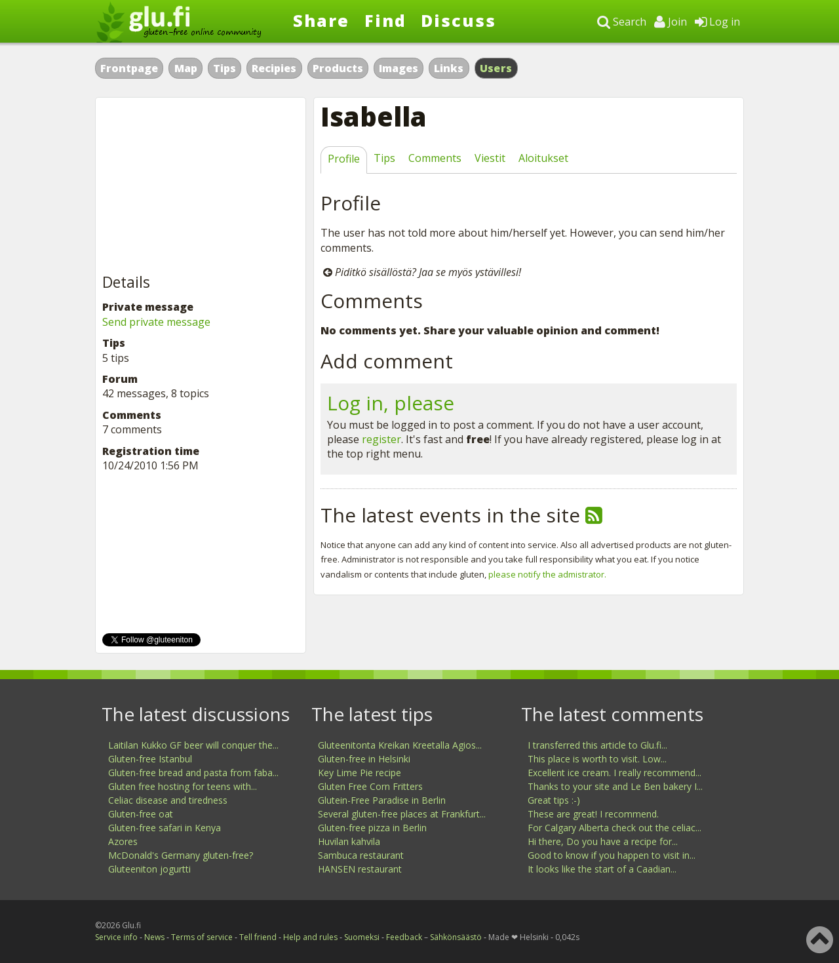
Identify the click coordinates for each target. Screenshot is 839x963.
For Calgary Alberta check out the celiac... (614, 827)
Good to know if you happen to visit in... (611, 855)
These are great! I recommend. (593, 814)
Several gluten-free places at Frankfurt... (402, 814)
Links (448, 68)
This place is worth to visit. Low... (597, 759)
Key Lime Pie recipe (359, 772)
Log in (717, 21)
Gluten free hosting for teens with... (182, 786)
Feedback (404, 937)
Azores (123, 841)
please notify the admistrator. (547, 574)
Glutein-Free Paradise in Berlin (382, 800)
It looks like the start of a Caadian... (602, 869)
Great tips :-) (554, 800)
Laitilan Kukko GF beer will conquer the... (193, 745)
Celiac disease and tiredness (167, 800)
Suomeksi (362, 937)
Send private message (156, 322)
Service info (116, 937)
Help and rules (310, 937)
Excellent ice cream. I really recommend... (614, 772)
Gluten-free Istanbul (150, 759)
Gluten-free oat (140, 814)
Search (621, 21)
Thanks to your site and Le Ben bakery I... (615, 786)
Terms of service (202, 937)
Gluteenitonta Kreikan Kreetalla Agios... (400, 745)
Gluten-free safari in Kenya (164, 827)
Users (496, 68)
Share (321, 20)
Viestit (490, 158)
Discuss (458, 20)
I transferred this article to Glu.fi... (597, 745)
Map (185, 68)
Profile (344, 158)
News (154, 937)
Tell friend (258, 937)
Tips (224, 68)
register (381, 439)
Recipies (274, 68)
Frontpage (129, 68)
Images (398, 68)
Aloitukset (543, 158)
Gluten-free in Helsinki (364, 759)
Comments (434, 158)
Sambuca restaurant (361, 855)
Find (385, 20)
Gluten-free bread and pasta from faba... (193, 772)
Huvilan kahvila (349, 841)
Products (338, 68)
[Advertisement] (200, 186)
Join (670, 21)
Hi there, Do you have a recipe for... (603, 841)
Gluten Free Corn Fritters (370, 786)
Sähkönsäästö (456, 937)
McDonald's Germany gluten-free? (180, 855)
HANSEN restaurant (360, 869)
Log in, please (390, 402)
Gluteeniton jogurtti (149, 869)
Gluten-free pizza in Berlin (372, 827)
